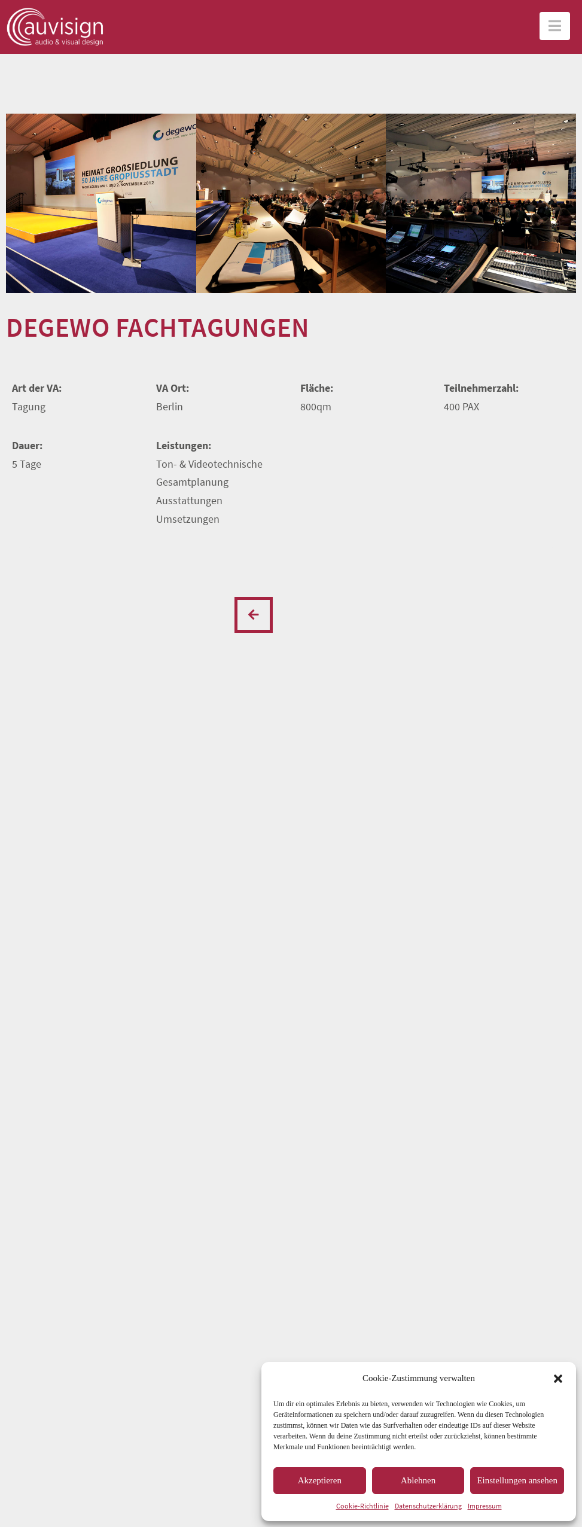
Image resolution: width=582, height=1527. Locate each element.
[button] (558, 1379)
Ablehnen (418, 1480)
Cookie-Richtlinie (362, 1505)
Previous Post (253, 615)
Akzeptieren (320, 1480)
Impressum (485, 1505)
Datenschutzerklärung (428, 1505)
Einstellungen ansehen (517, 1480)
